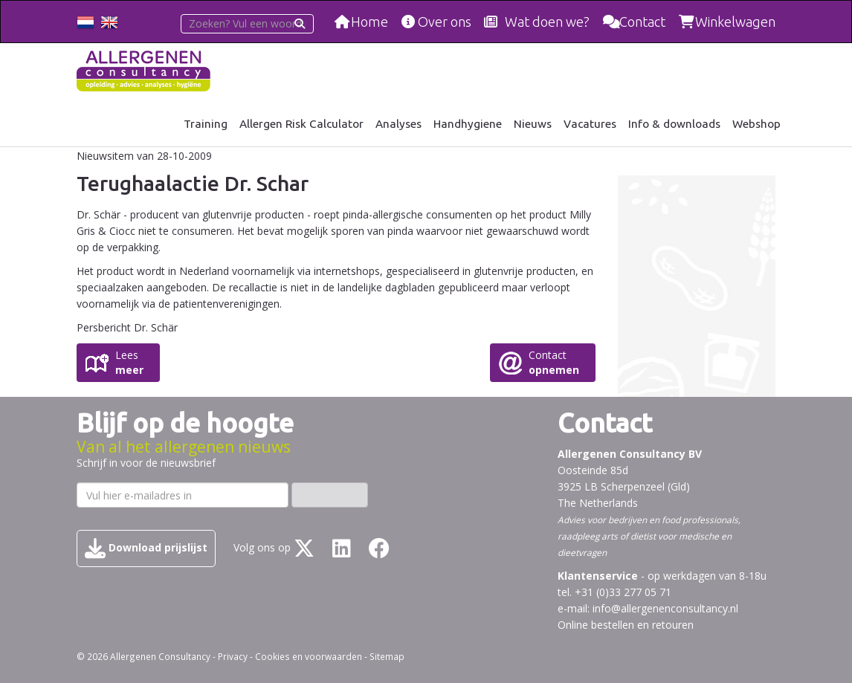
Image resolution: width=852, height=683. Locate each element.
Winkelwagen (735, 21)
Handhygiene (467, 123)
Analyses (398, 123)
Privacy (233, 656)
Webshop (756, 123)
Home (369, 21)
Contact (642, 21)
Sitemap (386, 656)
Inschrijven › (329, 495)
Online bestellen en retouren (626, 625)
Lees (129, 363)
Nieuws (533, 123)
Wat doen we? (547, 21)
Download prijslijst (146, 548)
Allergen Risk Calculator (301, 123)
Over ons (444, 21)
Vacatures (590, 123)
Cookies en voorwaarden (308, 656)
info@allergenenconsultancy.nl (665, 608)
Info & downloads (674, 123)
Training (205, 123)
